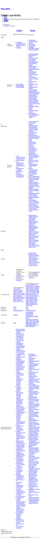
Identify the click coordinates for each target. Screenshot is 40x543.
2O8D (33, 319)
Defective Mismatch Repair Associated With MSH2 (34, 237)
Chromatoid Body (20, 43)
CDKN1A (37, 287)
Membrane (31, 47)
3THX (34, 320)
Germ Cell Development (32, 147)
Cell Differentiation (20, 167)
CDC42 (32, 287)
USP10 (36, 304)
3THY (37, 320)
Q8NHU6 (15, 315)
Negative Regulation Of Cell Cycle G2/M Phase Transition (34, 463)
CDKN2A (19, 291)
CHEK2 (32, 289)
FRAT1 (15, 294)
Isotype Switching (33, 196)
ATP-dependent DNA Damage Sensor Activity (34, 116)
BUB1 (19, 289)
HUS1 (35, 294)
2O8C (30, 319)
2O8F (27, 320)
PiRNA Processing (19, 173)
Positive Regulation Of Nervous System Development (20, 509)
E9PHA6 (36, 316)
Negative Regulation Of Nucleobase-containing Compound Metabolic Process (34, 441)
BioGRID (6, 26)
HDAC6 (28, 294)
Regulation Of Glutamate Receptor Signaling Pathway (19, 416)
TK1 (35, 302)
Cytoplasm (19, 42)
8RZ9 (33, 326)
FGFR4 (37, 291)
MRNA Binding (20, 85)
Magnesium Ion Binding (32, 56)
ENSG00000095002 (31, 310)
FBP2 (33, 291)
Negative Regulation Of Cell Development (20, 491)
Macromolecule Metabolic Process (33, 474)
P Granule (18, 47)
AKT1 (37, 283)
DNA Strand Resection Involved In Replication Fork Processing (34, 458)
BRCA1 (32, 286)
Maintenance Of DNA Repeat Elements (34, 194)
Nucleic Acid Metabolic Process (33, 375)
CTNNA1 (15, 293)
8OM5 (37, 322)
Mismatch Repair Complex (20, 354)
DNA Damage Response (32, 144)
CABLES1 (16, 290)
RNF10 (15, 300)
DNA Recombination (34, 412)
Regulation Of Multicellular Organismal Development (19, 401)
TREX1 (28, 304)
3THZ (27, 322)
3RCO (14, 323)
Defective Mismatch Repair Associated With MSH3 (34, 233)
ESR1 (34, 290)
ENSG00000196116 (18, 310)
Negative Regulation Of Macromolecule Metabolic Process (34, 502)
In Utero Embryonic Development (34, 122)
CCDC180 (36, 286)
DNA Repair (32, 134)
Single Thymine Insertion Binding (33, 98)
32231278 (18, 277)
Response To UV (33, 398)
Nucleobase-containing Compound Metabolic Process (34, 379)
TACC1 (19, 301)
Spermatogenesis (20, 160)
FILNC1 (28, 293)
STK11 (15, 301)
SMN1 (31, 301)
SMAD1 (36, 300)
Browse (5, 17)
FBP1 (30, 291)
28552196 (18, 280)
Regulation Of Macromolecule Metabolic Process (33, 478)
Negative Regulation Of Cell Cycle (34, 421)
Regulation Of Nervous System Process (20, 521)
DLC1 (22, 293)
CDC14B (28, 287)
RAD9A (28, 300)
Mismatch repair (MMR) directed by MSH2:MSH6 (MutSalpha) (33, 217)
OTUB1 (31, 297)
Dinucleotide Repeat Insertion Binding (34, 101)
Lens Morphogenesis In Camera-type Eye (20, 157)
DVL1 (27, 290)
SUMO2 (28, 302)
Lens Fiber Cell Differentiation (20, 176)
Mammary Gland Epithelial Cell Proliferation (20, 448)
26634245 (31, 277)
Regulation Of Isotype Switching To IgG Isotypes (20, 444)
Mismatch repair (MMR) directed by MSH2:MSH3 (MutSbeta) (33, 223)
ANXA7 (28, 284)
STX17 (35, 301)
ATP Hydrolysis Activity (33, 82)
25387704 (34, 273)
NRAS (19, 298)
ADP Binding (32, 113)
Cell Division (19, 467)
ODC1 (22, 298)
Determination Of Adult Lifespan (33, 149)
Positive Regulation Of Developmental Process (20, 374)
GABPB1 (22, 294)
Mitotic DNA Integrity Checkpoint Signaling (34, 409)
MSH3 (37, 296)
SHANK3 (19, 300)
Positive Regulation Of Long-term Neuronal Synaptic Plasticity (19, 381)
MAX (30, 296)
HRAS (31, 294)
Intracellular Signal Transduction (33, 372)
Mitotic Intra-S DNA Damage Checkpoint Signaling (34, 179)
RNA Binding (19, 84)
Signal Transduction (34, 436)
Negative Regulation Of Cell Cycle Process (34, 423)
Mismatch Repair (33, 135)
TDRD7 (19, 31)
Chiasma (18, 341)
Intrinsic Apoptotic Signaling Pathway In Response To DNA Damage (34, 156)
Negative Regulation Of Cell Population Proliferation (20, 476)
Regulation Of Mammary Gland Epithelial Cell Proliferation (20, 455)
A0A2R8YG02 (29, 315)
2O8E (36, 319)
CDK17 (15, 291)
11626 (14, 309)
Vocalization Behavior (19, 472)
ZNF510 (30, 305)
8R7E (34, 325)
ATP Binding (32, 73)
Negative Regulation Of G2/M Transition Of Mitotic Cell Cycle (34, 449)
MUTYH (22, 297)
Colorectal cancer (33, 265)
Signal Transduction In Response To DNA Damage (34, 389)
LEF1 (27, 296)
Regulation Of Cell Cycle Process (33, 481)
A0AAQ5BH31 (29, 316)
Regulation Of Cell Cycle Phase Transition (20, 464)
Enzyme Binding (33, 438)
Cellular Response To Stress (20, 451)
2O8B (27, 319)
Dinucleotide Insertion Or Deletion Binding (34, 93)
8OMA (31, 323)
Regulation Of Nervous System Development (20, 335)
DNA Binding (32, 60)
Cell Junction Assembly (19, 494)
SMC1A (28, 301)
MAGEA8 (15, 296)
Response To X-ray (33, 160)
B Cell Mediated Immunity (33, 174)
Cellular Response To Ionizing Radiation (34, 364)
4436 (27, 307)
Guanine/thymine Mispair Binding (33, 90)
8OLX (33, 322)
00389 (27, 309)
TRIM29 (32, 304)
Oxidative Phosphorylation (33, 131)
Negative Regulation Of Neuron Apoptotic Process (34, 190)
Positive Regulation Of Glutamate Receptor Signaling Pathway (19, 395)
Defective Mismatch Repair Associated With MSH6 (34, 241)
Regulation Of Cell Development (20, 411)
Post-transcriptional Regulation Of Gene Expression (20, 163)
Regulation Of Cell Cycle (19, 487)
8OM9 (27, 323)
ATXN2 (15, 289)
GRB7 (37, 293)
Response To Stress (33, 406)
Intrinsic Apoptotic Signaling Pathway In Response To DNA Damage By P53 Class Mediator (34, 185)
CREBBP (36, 289)
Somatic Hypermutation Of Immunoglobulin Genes (33, 165)
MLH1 (20, 296)
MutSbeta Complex (33, 49)
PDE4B (27, 298)
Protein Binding (20, 87)
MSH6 (27, 297)
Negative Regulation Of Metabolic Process (34, 498)
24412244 (6, 20)
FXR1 (18, 294)
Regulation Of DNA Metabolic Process (34, 434)
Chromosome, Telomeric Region (33, 40)
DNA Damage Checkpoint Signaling (34, 385)
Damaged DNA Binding (32, 64)
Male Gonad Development (32, 152)
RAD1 (35, 298)
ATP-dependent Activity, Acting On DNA (33, 79)
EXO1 (27, 291)
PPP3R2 (32, 298)
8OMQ (27, 325)
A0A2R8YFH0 (29, 313)
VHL (22, 301)
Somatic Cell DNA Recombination (33, 484)
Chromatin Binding (33, 62)
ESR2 (37, 290)
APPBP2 (32, 284)
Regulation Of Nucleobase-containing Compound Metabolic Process (34, 468)
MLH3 (15, 297)
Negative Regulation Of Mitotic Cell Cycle (34, 429)
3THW (30, 320)
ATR (36, 284)
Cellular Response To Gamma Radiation (34, 432)
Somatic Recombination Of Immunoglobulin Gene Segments (33, 170)
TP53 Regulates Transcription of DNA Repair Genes (34, 246)
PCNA (35, 297)
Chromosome (32, 45)
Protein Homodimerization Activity (33, 110)
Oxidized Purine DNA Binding (20, 363)
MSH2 (32, 31)
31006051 (18, 275)
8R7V (37, 325)
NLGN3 (15, 298)
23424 (14, 307)
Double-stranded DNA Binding (33, 67)
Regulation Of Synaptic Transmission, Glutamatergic (19, 428)
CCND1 (21, 290)
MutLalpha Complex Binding (20, 365)
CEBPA (27, 289)
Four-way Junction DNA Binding (33, 58)
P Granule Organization (19, 170)
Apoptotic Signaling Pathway (18, 389)
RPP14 (31, 300)
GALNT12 (32, 293)
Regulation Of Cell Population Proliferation (20, 460)
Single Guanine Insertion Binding (33, 96)
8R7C (30, 325)
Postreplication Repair (34, 136)
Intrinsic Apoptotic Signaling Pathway (33, 414)
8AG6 (30, 322)
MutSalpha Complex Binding (20, 360)
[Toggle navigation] (1, 13)
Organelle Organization (19, 469)
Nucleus (31, 43)
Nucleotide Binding (33, 54)
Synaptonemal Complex (19, 498)
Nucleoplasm (32, 44)
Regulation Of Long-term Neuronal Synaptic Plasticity (19, 515)
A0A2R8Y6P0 (29, 312)
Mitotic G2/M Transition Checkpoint (34, 426)
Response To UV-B (33, 161)
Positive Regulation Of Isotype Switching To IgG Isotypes (34, 207)
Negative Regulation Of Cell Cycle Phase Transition (34, 401)
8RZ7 (27, 326)
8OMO (34, 323)
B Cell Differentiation (34, 176)
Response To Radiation (32, 367)
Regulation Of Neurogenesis (19, 343)
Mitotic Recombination (32, 141)
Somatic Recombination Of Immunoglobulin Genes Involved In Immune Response (33, 127)
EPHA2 (31, 290)
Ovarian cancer (32, 252)
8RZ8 (30, 326)
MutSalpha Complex (34, 48)
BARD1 (28, 286)
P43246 (27, 317)
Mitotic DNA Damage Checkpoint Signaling (34, 404)
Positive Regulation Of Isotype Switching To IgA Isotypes (34, 203)
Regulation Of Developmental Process (20, 369)
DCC (19, 293)
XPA (27, 305)
